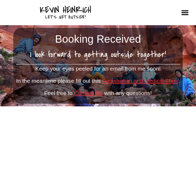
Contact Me (88, 93)
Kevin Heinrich (65, 10)
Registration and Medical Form (140, 81)
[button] (185, 13)
